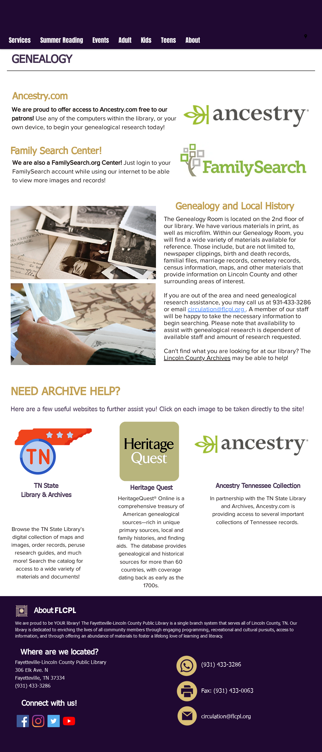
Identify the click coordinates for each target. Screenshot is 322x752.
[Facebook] (23, 721)
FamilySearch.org (77, 162)
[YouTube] (69, 721)
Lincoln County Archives (197, 357)
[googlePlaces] (306, 36)
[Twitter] (53, 721)
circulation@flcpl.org (217, 309)
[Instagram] (38, 721)
